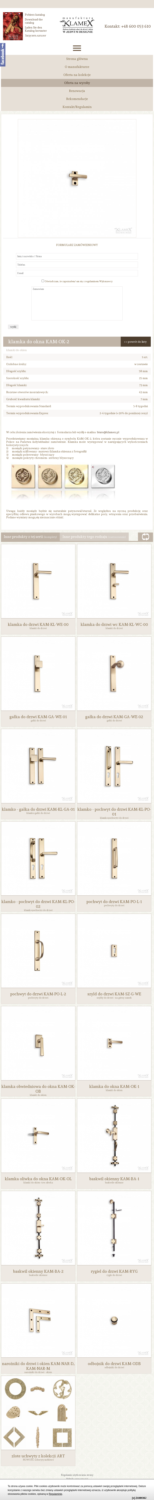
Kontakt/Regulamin (77, 107)
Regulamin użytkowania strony (77, 1475)
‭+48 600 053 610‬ (136, 26)
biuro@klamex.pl (108, 432)
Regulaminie (55, 1494)
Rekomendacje (77, 99)
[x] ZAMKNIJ (139, 1498)
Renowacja (77, 91)
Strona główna (77, 59)
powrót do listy (137, 341)
